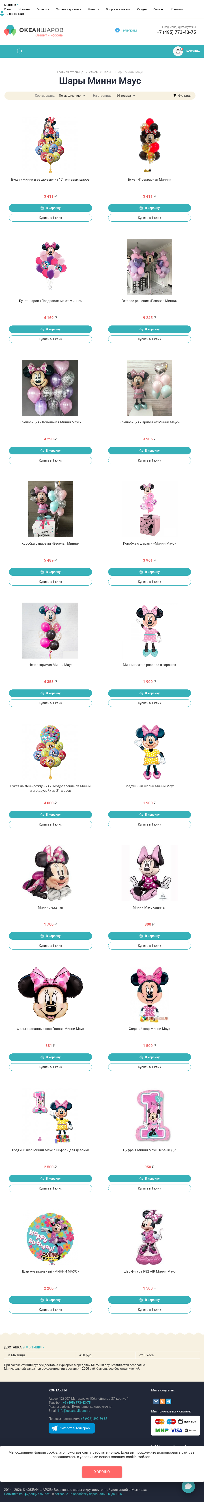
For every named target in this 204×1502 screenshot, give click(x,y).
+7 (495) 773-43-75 (176, 32)
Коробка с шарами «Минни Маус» (149, 543)
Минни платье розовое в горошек (149, 665)
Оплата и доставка (68, 9)
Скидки (142, 9)
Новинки (24, 9)
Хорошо (102, 1472)
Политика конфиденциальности (27, 1494)
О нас (8, 9)
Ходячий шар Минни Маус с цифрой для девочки (50, 1150)
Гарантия (43, 9)
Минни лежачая (50, 907)
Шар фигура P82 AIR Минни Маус (150, 1271)
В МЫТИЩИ (32, 1347)
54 (123, 95)
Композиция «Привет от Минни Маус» (150, 422)
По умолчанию (70, 95)
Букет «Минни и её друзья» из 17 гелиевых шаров (50, 180)
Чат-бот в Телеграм (75, 1428)
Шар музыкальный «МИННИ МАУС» (50, 1271)
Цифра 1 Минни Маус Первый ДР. (149, 1150)
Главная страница (70, 72)
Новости (93, 9)
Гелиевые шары (99, 72)
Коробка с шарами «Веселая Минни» (50, 543)
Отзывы (158, 9)
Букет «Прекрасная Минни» (149, 180)
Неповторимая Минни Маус (50, 665)
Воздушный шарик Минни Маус (149, 786)
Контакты (177, 9)
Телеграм (129, 30)
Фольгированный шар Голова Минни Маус (50, 1029)
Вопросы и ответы (118, 9)
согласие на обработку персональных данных (88, 1494)
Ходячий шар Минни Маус (149, 1029)
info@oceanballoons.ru (74, 1410)
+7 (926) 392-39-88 (94, 1419)
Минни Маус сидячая (149, 907)
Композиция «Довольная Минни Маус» (50, 422)
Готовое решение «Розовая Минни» (150, 301)
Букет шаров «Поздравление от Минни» (50, 301)
